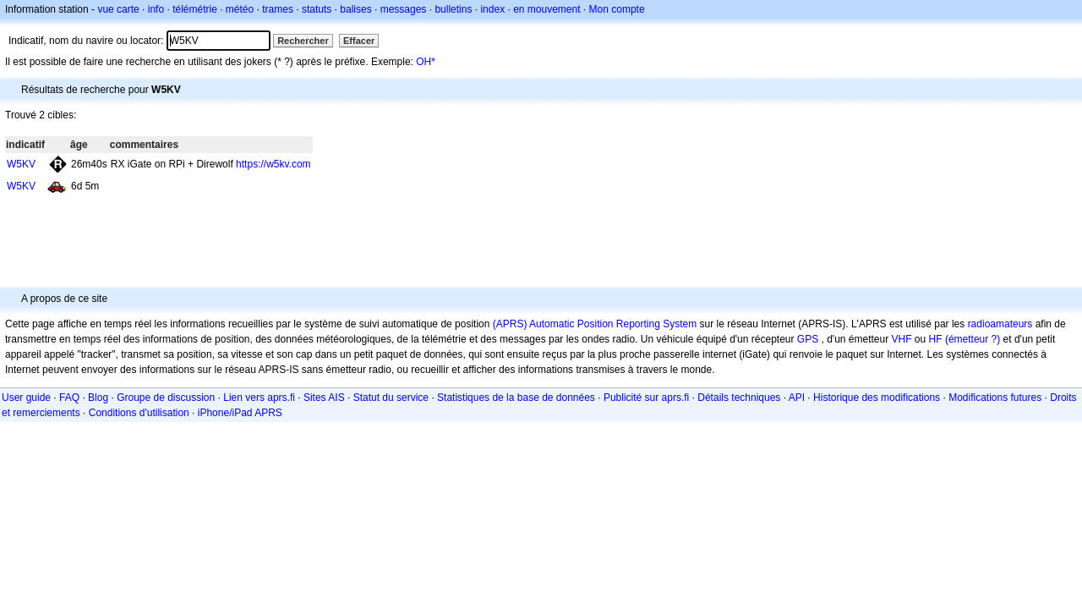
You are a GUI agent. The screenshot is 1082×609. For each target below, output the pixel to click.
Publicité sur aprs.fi (646, 397)
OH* (425, 62)
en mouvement (546, 9)
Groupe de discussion (166, 397)
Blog (98, 397)
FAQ (69, 397)
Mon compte (617, 9)
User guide (26, 397)
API (797, 397)
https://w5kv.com (273, 164)
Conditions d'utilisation (139, 413)
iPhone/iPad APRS (240, 413)
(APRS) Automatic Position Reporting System (595, 324)
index (492, 9)
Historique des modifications (876, 397)
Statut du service (391, 397)
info (156, 9)
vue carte (118, 9)
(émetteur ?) (972, 339)
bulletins (453, 9)
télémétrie (194, 9)
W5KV (21, 164)
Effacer (358, 41)
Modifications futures (994, 397)
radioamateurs (1000, 324)
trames (277, 9)
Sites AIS (324, 397)
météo (240, 9)
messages (403, 9)
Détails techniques (738, 397)
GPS (807, 339)
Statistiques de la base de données (516, 397)
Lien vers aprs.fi (259, 397)
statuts (316, 9)
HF (936, 339)
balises (355, 9)
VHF (902, 339)
